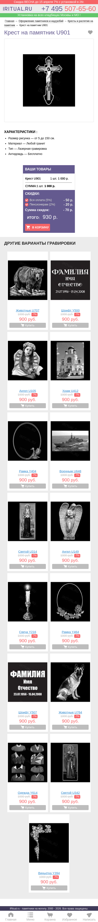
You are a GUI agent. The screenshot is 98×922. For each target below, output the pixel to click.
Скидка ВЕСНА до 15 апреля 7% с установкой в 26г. (49, 2)
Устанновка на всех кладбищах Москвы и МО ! (49, 15)
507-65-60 (68, 9)
